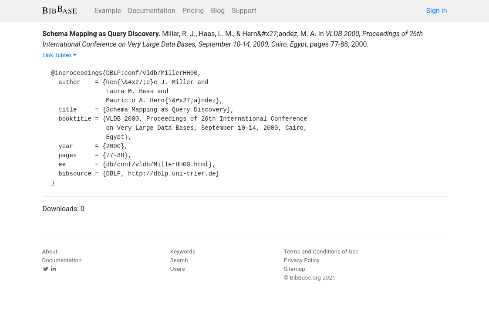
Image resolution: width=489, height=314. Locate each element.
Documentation (151, 11)
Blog (218, 11)
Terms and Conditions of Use (321, 251)
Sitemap (294, 269)
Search (179, 260)
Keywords (183, 251)
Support (244, 11)
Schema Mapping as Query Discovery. (102, 34)
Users (177, 269)
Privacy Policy (302, 260)
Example (107, 11)
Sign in (436, 11)
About (50, 251)
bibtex (66, 55)
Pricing (193, 11)
